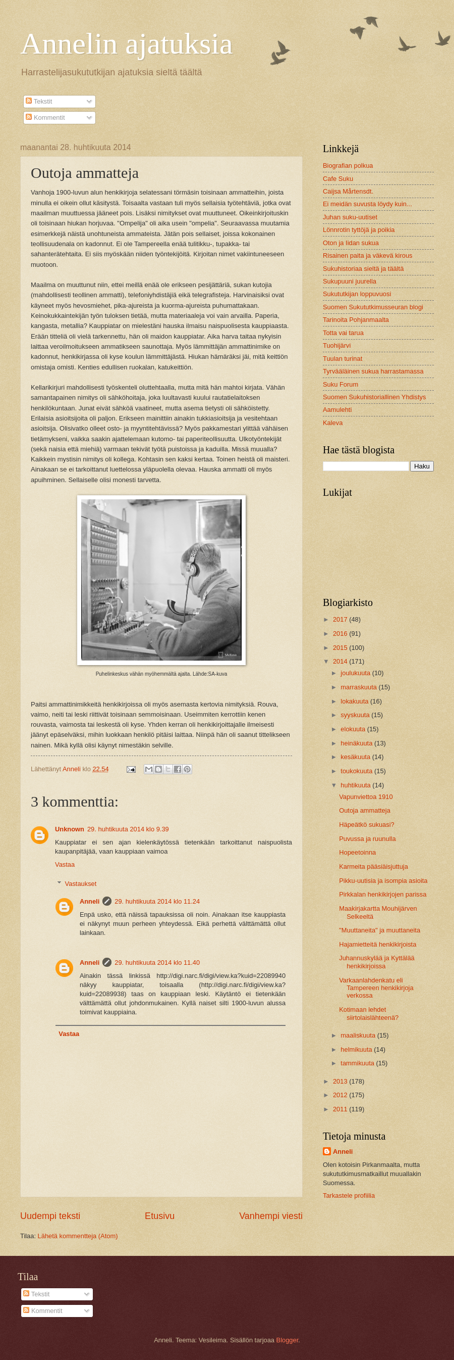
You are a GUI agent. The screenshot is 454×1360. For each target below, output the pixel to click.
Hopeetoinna (357, 852)
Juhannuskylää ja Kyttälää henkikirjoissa (377, 961)
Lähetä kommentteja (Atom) (78, 1236)
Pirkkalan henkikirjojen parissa (382, 894)
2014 (341, 661)
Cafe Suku (338, 178)
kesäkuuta (356, 757)
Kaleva (333, 423)
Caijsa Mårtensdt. (348, 191)
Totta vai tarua (343, 333)
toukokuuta (357, 771)
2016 (341, 633)
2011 (341, 1109)
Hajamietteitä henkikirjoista (377, 944)
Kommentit (45, 117)
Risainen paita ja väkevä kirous (367, 255)
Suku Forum (340, 384)
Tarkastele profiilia (349, 1195)
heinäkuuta (357, 743)
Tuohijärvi (337, 345)
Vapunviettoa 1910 (365, 797)
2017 (341, 619)
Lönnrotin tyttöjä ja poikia (358, 229)
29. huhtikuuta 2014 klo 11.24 (157, 901)
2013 (341, 1081)
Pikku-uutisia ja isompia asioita (383, 880)
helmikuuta (357, 1049)
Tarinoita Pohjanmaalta (356, 319)
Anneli (89, 901)
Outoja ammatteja (364, 810)
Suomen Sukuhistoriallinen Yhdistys (374, 397)
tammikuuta (358, 1063)
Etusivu (160, 1216)
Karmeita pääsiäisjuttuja (373, 866)
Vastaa (65, 864)
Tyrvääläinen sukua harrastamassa (373, 371)
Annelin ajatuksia (126, 43)
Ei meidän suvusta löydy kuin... (367, 204)
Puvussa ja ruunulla (367, 838)
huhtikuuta (356, 785)
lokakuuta (355, 701)
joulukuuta (356, 673)
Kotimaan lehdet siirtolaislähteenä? (369, 1013)
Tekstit (39, 101)
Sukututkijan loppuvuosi (357, 294)
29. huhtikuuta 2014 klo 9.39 (128, 829)
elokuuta (353, 729)
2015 (341, 647)
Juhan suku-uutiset (350, 217)
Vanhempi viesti (271, 1216)
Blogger (287, 1340)
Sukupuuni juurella (349, 281)
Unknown (69, 829)
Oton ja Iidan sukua (351, 243)
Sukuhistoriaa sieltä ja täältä (363, 268)
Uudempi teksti (50, 1216)
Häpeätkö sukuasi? (366, 824)
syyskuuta (355, 715)
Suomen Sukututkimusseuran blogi (373, 307)
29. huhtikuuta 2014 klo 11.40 (157, 962)
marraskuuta (359, 687)
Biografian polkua (348, 165)
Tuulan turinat (342, 358)
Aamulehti (337, 409)
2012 (341, 1095)
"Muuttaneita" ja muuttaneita (379, 930)
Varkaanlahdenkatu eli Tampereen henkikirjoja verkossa (376, 988)
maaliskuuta (358, 1035)
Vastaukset (81, 883)
